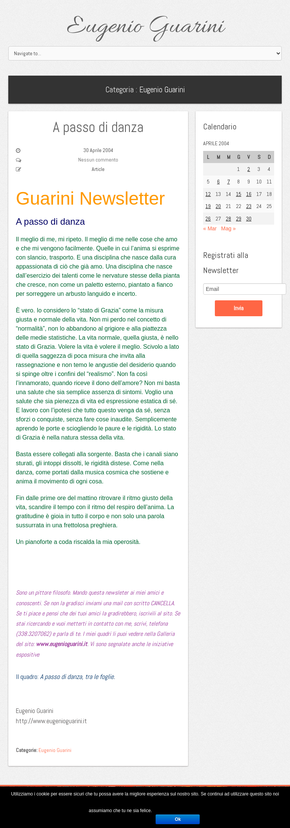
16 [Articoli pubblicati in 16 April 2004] (248, 194)
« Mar (210, 228)
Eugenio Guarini (145, 27)
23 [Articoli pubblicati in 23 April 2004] (248, 206)
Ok (178, 819)
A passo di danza (98, 127)
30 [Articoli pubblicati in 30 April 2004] (248, 218)
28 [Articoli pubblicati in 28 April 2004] (228, 218)
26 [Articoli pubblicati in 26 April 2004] (208, 218)
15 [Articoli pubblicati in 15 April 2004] (238, 194)
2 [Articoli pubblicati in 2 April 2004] (248, 169)
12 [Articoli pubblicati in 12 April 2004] (208, 194)
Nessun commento (98, 159)
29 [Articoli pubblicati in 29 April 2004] (238, 218)
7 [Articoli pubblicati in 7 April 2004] (228, 181)
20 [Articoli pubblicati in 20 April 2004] (218, 206)
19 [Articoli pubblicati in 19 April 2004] (208, 206)
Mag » (228, 228)
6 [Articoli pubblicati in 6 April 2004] (218, 181)
